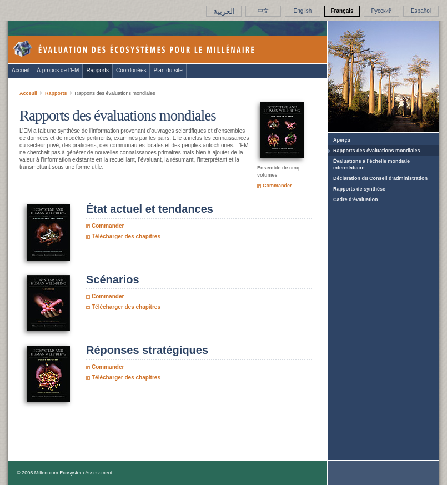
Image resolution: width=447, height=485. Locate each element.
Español (421, 11)
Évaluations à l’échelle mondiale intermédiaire (371, 164)
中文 (263, 11)
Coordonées (131, 70)
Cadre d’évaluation (355, 199)
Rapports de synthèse (359, 189)
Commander (277, 185)
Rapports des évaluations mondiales (376, 150)
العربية (224, 11)
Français (341, 11)
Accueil (20, 70)
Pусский (381, 11)
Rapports (97, 70)
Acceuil (28, 93)
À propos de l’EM (58, 70)
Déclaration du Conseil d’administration (380, 178)
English (303, 11)
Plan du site (167, 70)
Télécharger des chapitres (126, 236)
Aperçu (341, 140)
